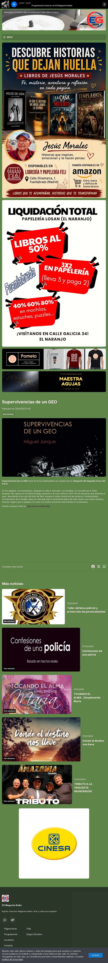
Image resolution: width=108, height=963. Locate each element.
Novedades (8, 414)
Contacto (8, 945)
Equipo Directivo (34, 934)
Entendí (95, 955)
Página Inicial (10, 928)
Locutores (9, 940)
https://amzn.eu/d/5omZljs (38, 506)
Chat (29, 928)
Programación (11, 934)
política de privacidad (12, 959)
